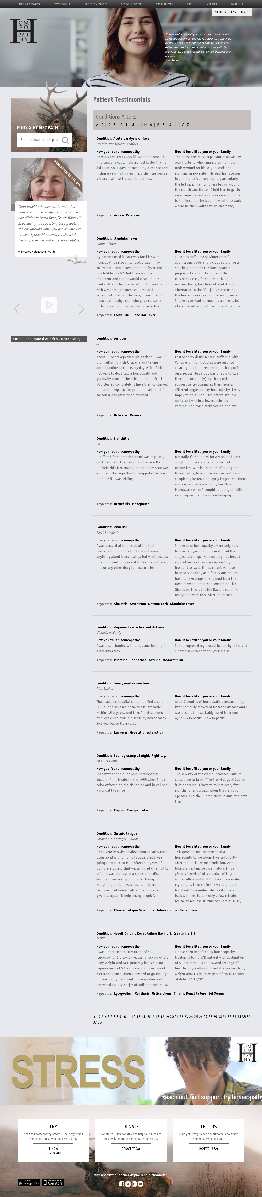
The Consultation (131, 4)
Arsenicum (138, 604)
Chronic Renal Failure (190, 993)
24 (191, 1017)
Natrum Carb (158, 604)
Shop (190, 4)
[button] (81, 309)
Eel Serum (216, 993)
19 (167, 1017)
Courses (212, 4)
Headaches (138, 660)
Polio (144, 810)
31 (225, 1017)
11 (129, 1017)
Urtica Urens (161, 993)
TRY (53, 1127)
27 (206, 1017)
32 (229, 1017)
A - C (99, 124)
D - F (111, 124)
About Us (220, 12)
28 (210, 1017)
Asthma (154, 660)
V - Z (185, 124)
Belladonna (188, 910)
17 (157, 1017)
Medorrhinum (173, 660)
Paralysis (133, 215)
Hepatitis (137, 732)
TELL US (208, 1127)
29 (215, 1017)
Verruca (136, 415)
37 (95, 1022)
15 (148, 1017)
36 (249, 1017)
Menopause (140, 504)
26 (201, 1017)
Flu (127, 315)
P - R (160, 124)
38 (100, 1022)
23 (186, 1017)
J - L (135, 124)
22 (181, 1017)
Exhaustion (154, 732)
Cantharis (142, 993)
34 (239, 1017)
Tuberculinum (167, 910)
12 (134, 1017)
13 (138, 1017)
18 (162, 1017)
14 (143, 1017)
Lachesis (120, 732)
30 (220, 1017)
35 (244, 1017)
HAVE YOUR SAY (208, 1149)
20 (172, 1017)
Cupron (119, 810)
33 (234, 1017)
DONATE (131, 1127)
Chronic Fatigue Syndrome (134, 910)
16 (153, 1017)
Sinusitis (120, 604)
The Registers (164, 4)
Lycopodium (123, 993)
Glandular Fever (143, 315)
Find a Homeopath (29, 4)
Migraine (120, 660)
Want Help (237, 4)
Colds (118, 315)
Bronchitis (122, 504)
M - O (148, 124)
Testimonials (62, 4)
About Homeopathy (95, 4)
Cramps (132, 810)
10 (124, 1017)
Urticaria (121, 415)
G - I (124, 124)
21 (177, 1017)
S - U (173, 124)
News (233, 12)
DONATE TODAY (131, 1149)
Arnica (119, 215)
